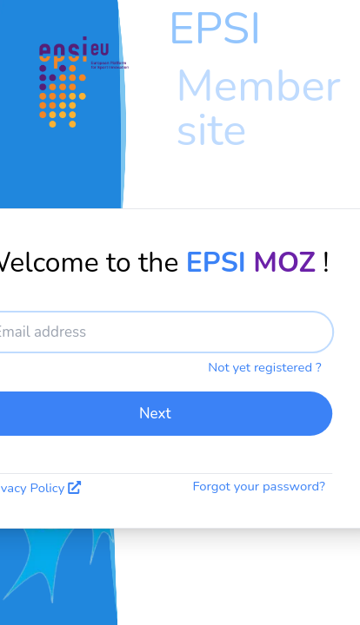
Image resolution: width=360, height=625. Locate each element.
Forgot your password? (258, 486)
